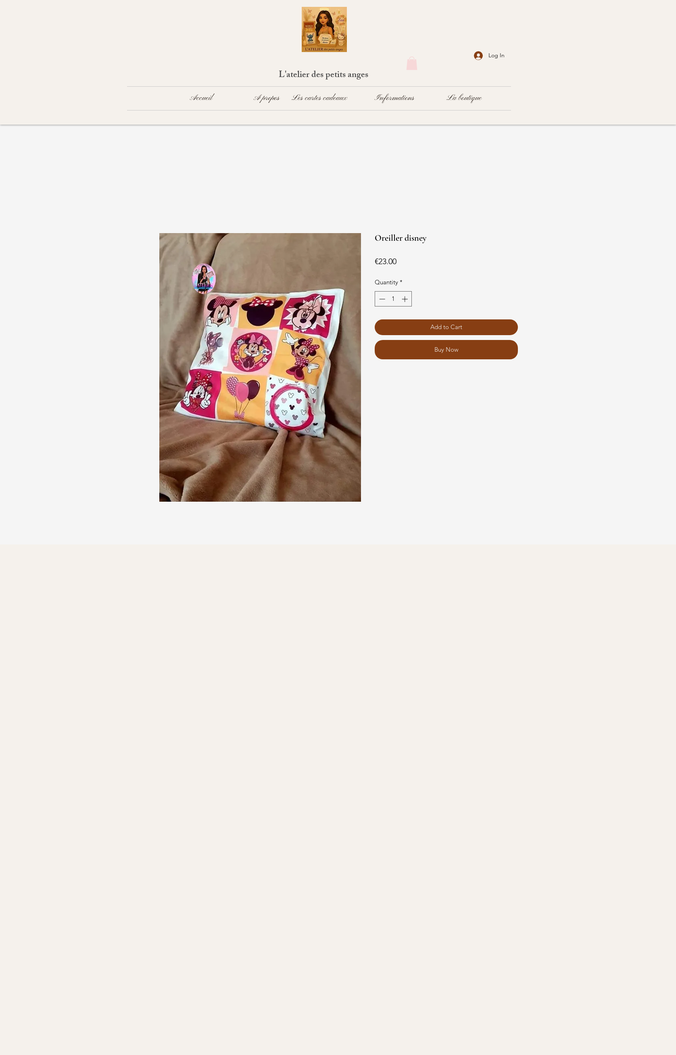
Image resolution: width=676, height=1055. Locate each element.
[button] (411, 63)
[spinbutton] (393, 299)
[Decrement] (381, 299)
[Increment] (405, 299)
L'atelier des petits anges (324, 75)
